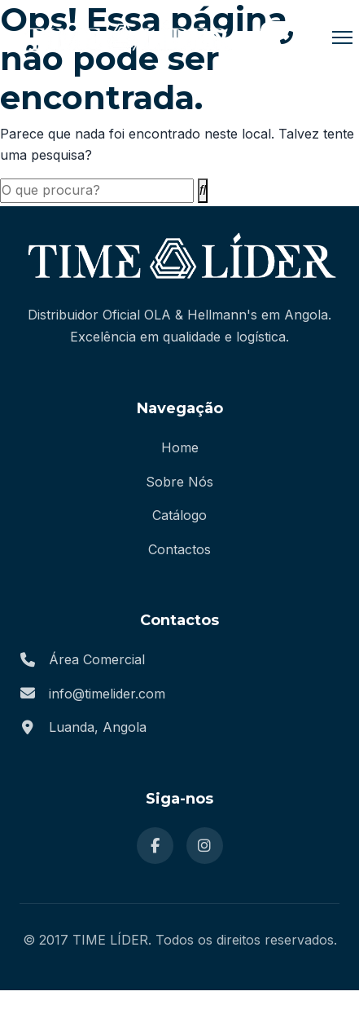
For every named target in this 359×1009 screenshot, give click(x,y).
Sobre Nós (179, 482)
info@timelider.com (107, 693)
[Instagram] (204, 845)
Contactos (179, 549)
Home (180, 447)
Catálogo (179, 515)
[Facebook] (155, 845)
